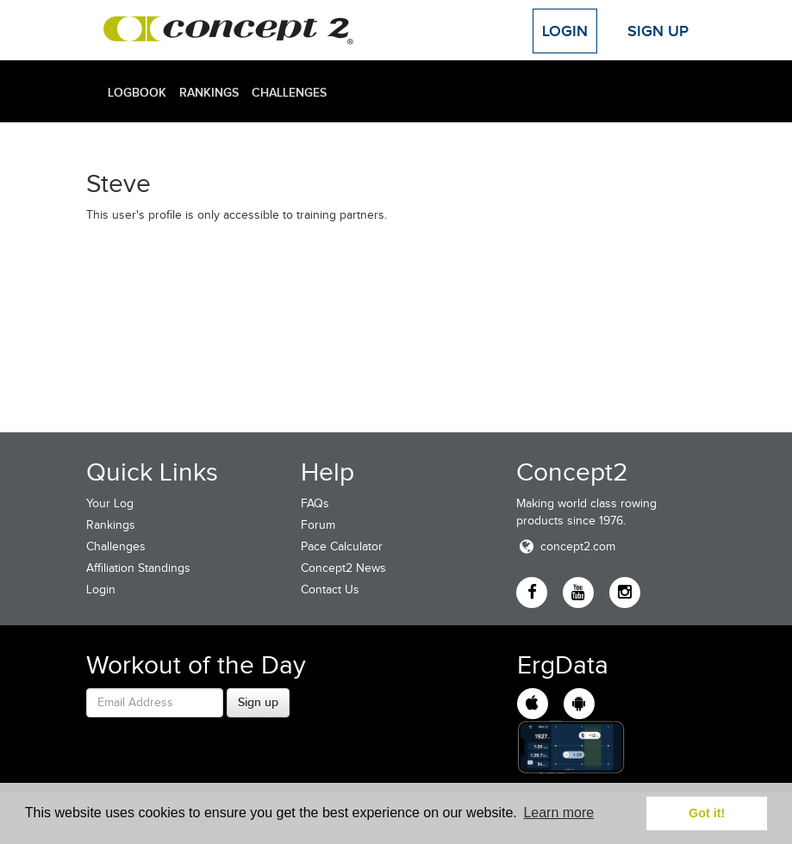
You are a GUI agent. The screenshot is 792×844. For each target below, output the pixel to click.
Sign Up (658, 31)
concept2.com (565, 546)
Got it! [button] (707, 813)
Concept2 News (343, 568)
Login (565, 31)
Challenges (289, 92)
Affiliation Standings (138, 568)
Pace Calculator (342, 546)
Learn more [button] (558, 812)
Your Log (110, 503)
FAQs (315, 503)
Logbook (137, 92)
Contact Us (330, 589)
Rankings (209, 92)
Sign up (258, 702)
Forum (318, 524)
